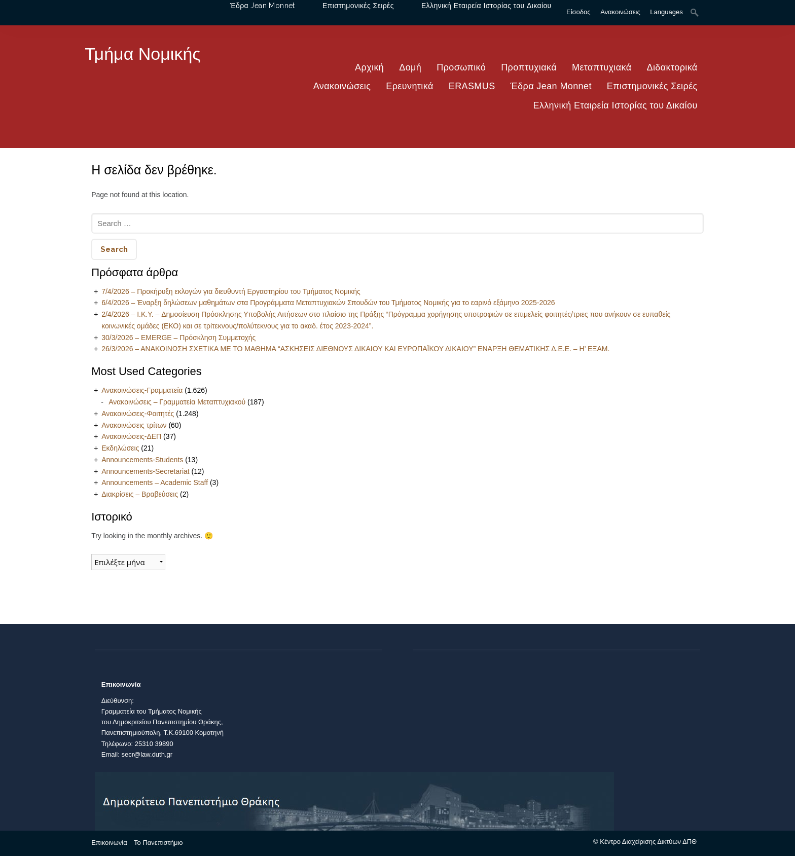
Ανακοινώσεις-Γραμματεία (142, 390)
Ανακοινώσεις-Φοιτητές (137, 414)
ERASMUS (472, 86)
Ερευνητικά (409, 86)
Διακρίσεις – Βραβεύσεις (139, 494)
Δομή (410, 67)
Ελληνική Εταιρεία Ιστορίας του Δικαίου (615, 105)
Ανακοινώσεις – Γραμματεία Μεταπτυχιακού (177, 402)
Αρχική (369, 67)
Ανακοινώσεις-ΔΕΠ (131, 436)
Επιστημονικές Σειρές (652, 86)
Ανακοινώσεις (342, 86)
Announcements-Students (142, 460)
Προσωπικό (461, 67)
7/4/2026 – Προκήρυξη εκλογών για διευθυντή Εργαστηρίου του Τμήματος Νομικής (230, 291)
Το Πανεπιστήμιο (158, 842)
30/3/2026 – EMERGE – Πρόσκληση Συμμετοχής (178, 337)
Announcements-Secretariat (145, 471)
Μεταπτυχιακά (602, 67)
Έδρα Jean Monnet (551, 86)
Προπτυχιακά (529, 67)
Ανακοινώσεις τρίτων (133, 425)
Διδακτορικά (672, 67)
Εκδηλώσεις (120, 448)
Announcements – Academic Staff (154, 482)
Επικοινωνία (109, 842)
